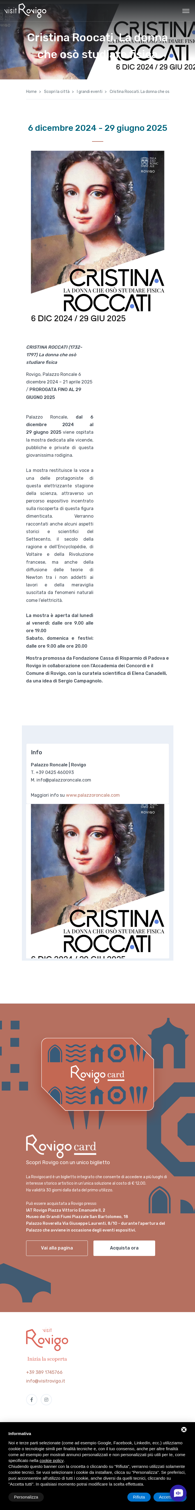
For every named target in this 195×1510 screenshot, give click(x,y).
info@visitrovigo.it (45, 1381)
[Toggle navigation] (186, 10)
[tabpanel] (97, 881)
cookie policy (52, 1460)
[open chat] (178, 1493)
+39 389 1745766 (44, 1372)
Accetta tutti (170, 1497)
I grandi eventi (89, 91)
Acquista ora (124, 1248)
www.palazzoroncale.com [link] (93, 795)
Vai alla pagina (57, 1248)
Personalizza (26, 1497)
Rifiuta (139, 1497)
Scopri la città (56, 91)
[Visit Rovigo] (25, 10)
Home (31, 91)
